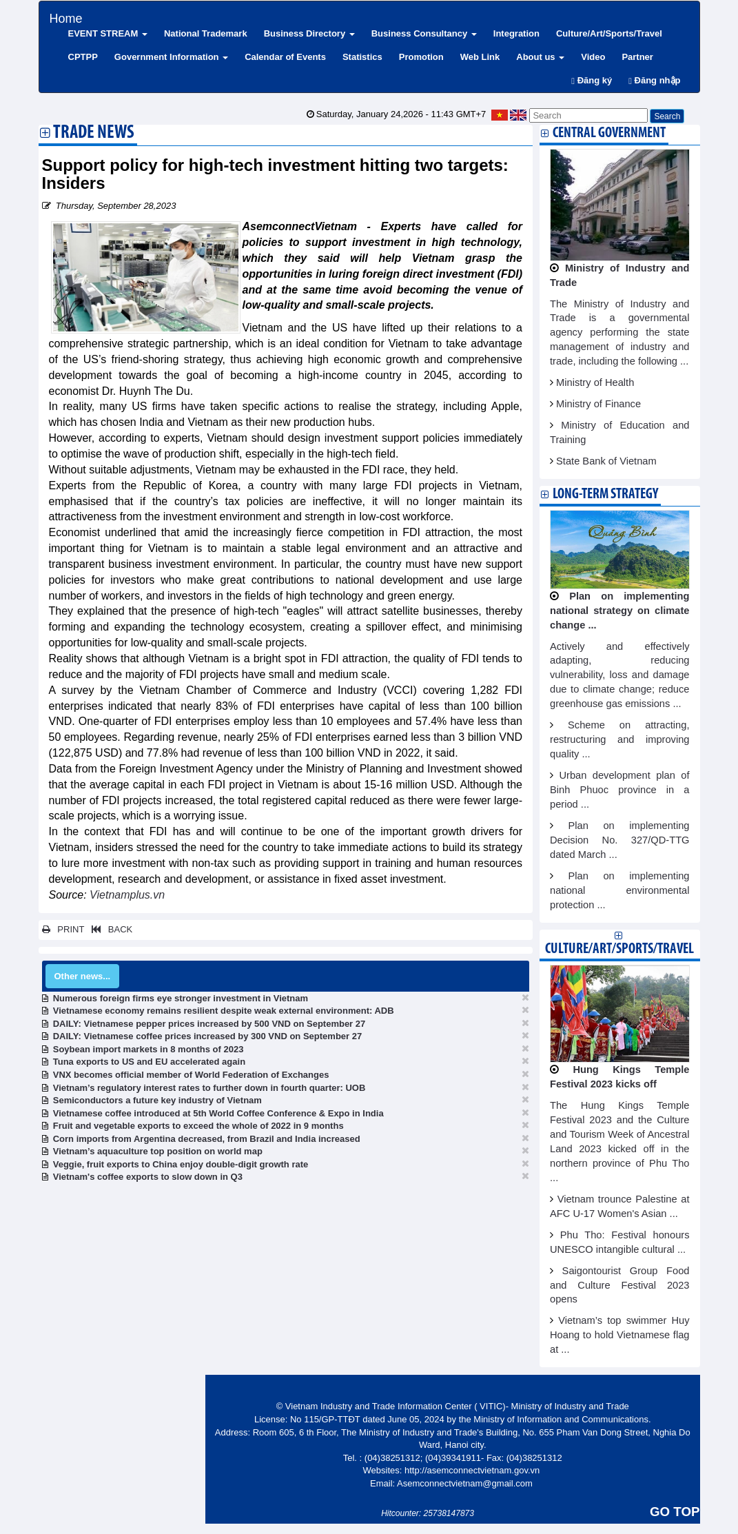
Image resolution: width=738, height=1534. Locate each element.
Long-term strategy (605, 494)
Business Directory (309, 33)
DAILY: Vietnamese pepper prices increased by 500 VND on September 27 (209, 1024)
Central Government (609, 133)
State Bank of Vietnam (606, 461)
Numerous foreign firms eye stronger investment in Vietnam (180, 998)
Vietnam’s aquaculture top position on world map (158, 1151)
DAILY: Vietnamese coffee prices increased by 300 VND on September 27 (207, 1036)
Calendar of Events (285, 57)
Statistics (362, 57)
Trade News (93, 133)
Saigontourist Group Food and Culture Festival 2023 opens (620, 1285)
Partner (637, 57)
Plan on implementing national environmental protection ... (620, 890)
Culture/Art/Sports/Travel (609, 33)
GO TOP (674, 1511)
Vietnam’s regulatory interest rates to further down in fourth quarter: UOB (209, 1088)
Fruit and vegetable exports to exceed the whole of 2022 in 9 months (198, 1126)
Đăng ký (591, 80)
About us (540, 57)
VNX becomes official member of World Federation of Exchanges (191, 1075)
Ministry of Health (595, 382)
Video (593, 57)
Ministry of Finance (598, 403)
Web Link (480, 57)
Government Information (171, 57)
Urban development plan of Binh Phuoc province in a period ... (620, 790)
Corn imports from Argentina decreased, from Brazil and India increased (206, 1139)
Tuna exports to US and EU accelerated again (149, 1061)
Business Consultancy (424, 33)
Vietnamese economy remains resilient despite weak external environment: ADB (223, 1010)
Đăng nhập (654, 80)
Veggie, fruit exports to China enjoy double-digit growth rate (181, 1164)
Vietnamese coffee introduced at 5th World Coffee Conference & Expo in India (218, 1113)
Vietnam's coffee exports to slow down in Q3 (148, 1177)
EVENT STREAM (107, 33)
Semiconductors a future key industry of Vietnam (157, 1100)
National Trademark (205, 33)
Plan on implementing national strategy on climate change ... (620, 611)
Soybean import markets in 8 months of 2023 (148, 1049)
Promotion (421, 57)
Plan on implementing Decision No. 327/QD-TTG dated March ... (620, 840)
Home (66, 17)
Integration (516, 33)
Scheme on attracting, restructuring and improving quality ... (620, 739)
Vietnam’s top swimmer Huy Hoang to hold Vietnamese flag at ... (620, 1335)
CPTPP (83, 57)
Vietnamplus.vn (127, 895)
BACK (109, 929)
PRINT (63, 929)
